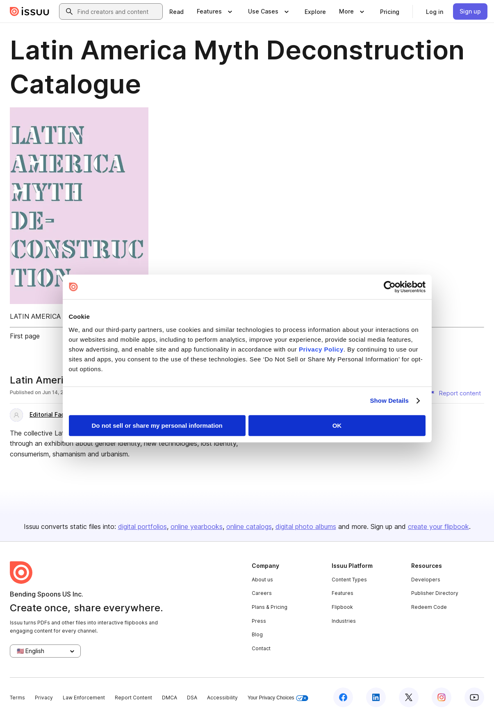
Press (259, 621)
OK (337, 425)
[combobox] (118, 11)
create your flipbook (438, 526)
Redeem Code (429, 607)
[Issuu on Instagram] (441, 697)
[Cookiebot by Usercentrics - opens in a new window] (390, 287)
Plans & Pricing (269, 607)
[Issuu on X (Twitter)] (409, 697)
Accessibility (222, 697)
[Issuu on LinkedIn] (376, 697)
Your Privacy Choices (278, 698)
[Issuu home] (29, 11)
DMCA (169, 697)
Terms (17, 697)
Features (342, 593)
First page (25, 336)
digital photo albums (305, 526)
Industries (344, 621)
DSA (192, 697)
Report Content (133, 697)
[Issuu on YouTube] (474, 697)
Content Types (349, 579)
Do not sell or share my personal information (157, 425)
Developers (425, 579)
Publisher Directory (434, 593)
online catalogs (249, 526)
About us (262, 579)
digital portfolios (142, 526)
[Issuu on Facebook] (343, 697)
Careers (262, 593)
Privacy (44, 697)
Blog (257, 634)
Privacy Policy (321, 349)
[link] (176, 11)
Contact (261, 648)
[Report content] (455, 393)
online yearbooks (197, 526)
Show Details (389, 400)
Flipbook (342, 607)
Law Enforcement (84, 697)
